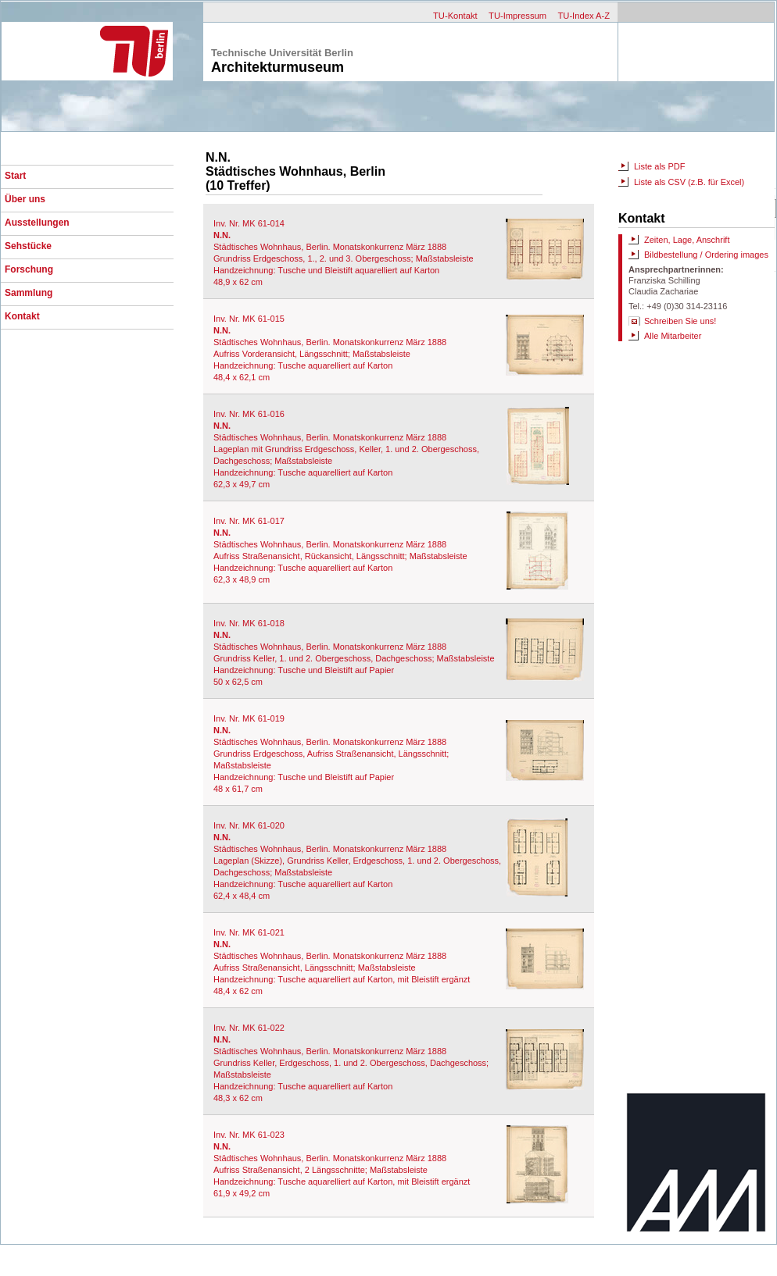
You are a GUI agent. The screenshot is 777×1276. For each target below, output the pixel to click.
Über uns (25, 199)
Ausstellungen (37, 222)
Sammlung (28, 292)
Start (15, 175)
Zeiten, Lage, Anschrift (686, 239)
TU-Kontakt (455, 15)
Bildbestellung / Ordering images (706, 254)
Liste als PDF (659, 166)
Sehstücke (28, 246)
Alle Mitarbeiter (672, 335)
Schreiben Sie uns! (680, 321)
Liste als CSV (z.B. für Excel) (689, 182)
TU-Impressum (517, 15)
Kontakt (22, 316)
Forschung (29, 269)
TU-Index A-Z (583, 15)
